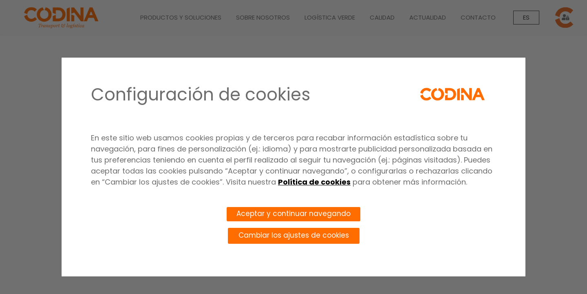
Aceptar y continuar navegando (293, 213)
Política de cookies (314, 182)
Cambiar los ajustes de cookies (293, 235)
